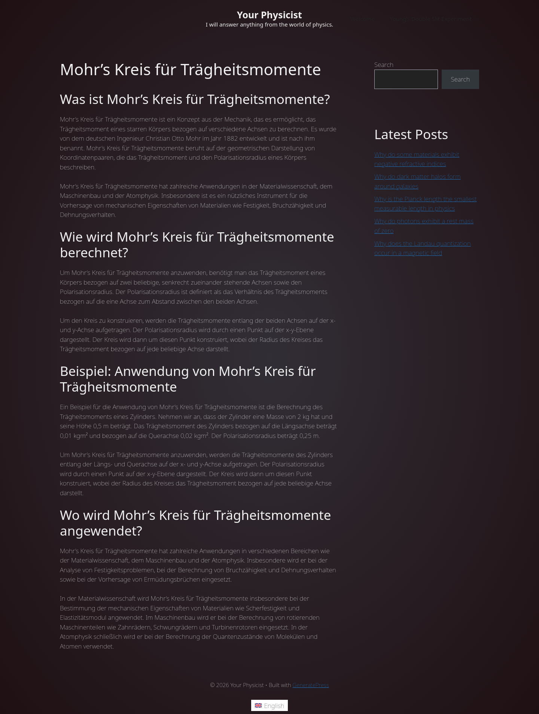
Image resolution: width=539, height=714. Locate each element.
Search (383, 64)
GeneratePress (311, 685)
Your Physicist (269, 14)
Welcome (362, 18)
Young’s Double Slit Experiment (431, 18)
